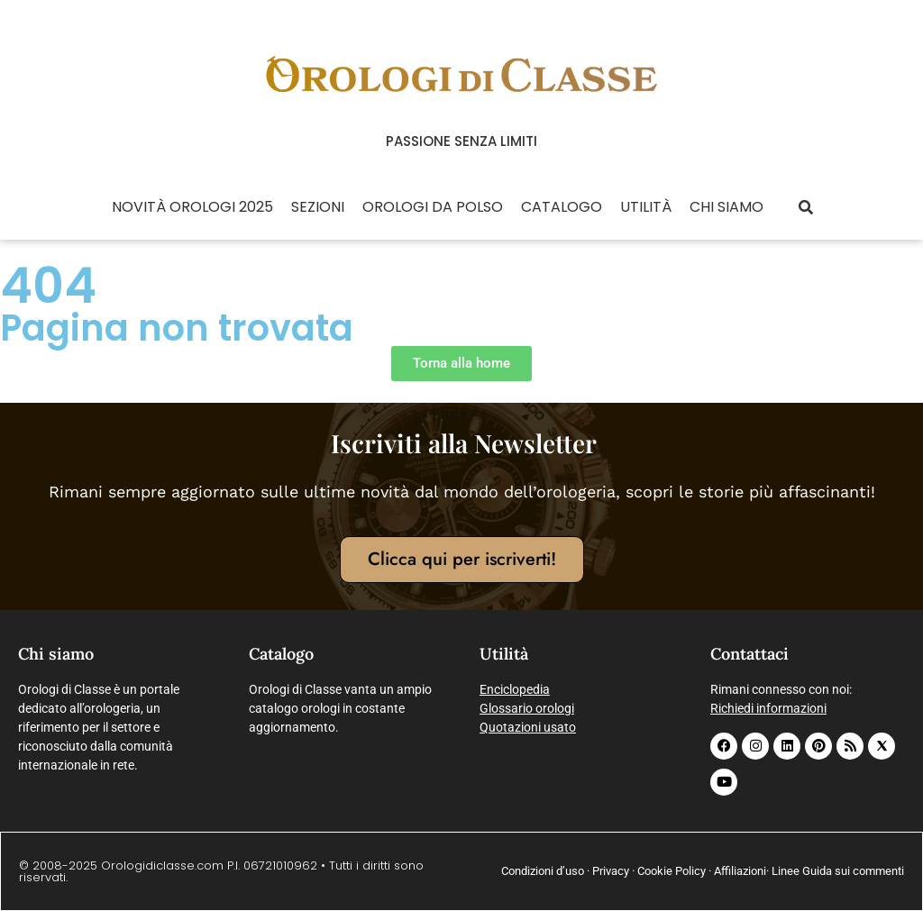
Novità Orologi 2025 (192, 206)
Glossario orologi (527, 708)
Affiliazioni (740, 871)
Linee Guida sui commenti (838, 871)
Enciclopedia (515, 689)
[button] (805, 208)
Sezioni (317, 206)
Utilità (646, 206)
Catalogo (561, 206)
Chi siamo (726, 206)
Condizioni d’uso (542, 871)
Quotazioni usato (528, 727)
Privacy (610, 871)
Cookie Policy (671, 871)
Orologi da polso (432, 206)
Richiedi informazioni (768, 708)
